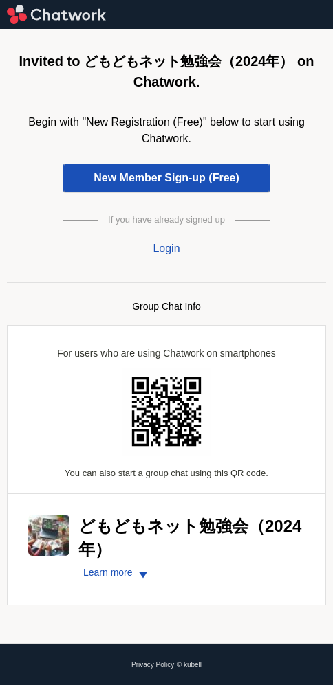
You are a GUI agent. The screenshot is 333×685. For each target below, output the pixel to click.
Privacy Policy (152, 665)
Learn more (117, 572)
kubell (193, 665)
